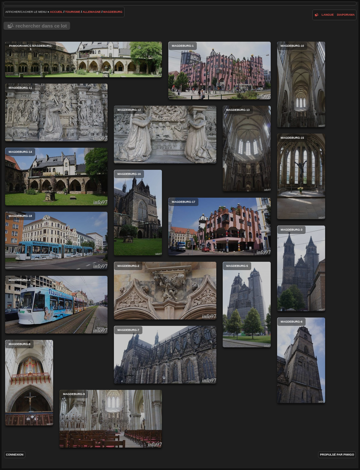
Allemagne (92, 11)
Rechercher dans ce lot (41, 26)
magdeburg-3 (301, 268)
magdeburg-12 (165, 134)
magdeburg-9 (111, 419)
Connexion (15, 454)
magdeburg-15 (301, 176)
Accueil (56, 11)
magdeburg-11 (56, 112)
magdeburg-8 (29, 382)
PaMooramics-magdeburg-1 (83, 59)
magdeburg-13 (247, 148)
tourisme (72, 11)
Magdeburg (113, 11)
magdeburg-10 (301, 84)
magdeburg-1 (219, 70)
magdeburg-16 (138, 212)
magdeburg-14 (56, 176)
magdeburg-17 (219, 226)
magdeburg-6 (301, 360)
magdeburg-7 (165, 354)
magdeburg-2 (165, 290)
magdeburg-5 (247, 304)
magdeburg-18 (56, 240)
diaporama (346, 14)
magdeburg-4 (56, 305)
